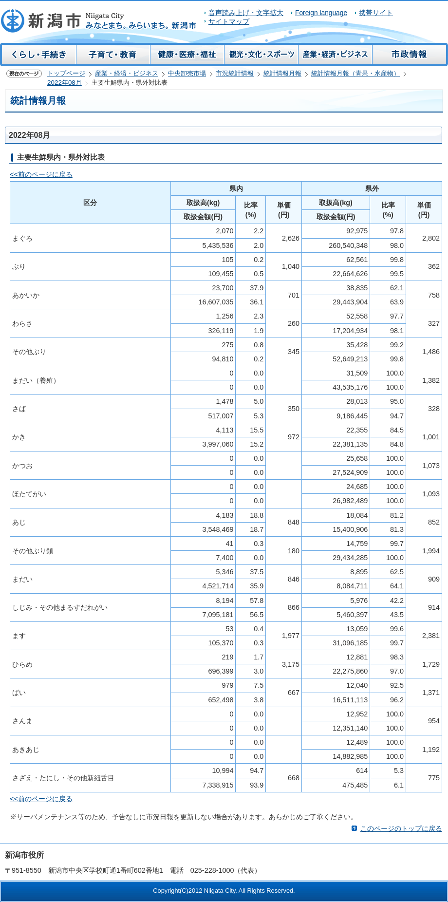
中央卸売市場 (187, 73)
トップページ (66, 73)
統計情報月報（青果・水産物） (355, 73)
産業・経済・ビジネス (126, 73)
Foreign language (321, 13)
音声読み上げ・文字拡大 (245, 13)
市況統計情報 (235, 73)
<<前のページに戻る (41, 174)
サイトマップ (228, 21)
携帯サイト (376, 13)
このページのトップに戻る (401, 828)
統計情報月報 (282, 73)
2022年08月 (64, 82)
